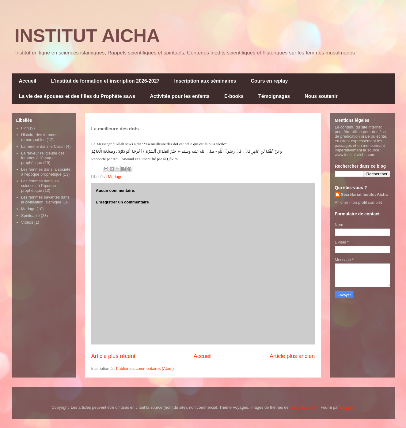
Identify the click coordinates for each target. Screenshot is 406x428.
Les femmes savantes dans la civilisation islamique (45, 199)
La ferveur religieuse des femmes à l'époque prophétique (43, 158)
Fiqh (25, 128)
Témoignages (274, 96)
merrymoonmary (304, 407)
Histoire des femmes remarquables (39, 137)
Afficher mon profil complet (358, 202)
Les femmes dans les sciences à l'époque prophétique (40, 186)
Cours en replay (269, 81)
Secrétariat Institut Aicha (364, 194)
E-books (234, 96)
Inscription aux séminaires (205, 81)
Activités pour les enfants (180, 96)
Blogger (346, 407)
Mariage (115, 176)
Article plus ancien (292, 356)
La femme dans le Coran (43, 146)
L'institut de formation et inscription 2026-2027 (105, 81)
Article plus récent (113, 356)
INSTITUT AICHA (87, 35)
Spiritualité (30, 215)
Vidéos (27, 222)
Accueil (27, 81)
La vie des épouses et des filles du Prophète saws (77, 96)
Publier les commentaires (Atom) (145, 368)
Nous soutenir (321, 96)
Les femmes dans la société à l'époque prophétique (45, 172)
